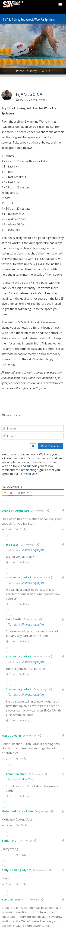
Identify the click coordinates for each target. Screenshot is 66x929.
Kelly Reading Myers (16, 870)
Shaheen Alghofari (15, 511)
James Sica (30, 94)
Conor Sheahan (16, 774)
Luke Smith (13, 619)
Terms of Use (28, 474)
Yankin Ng (9, 841)
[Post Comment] (50, 446)
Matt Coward (11, 736)
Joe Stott (12, 544)
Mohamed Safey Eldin (17, 811)
